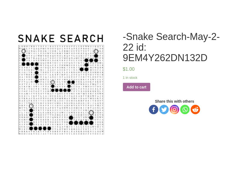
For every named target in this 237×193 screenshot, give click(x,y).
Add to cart (136, 87)
